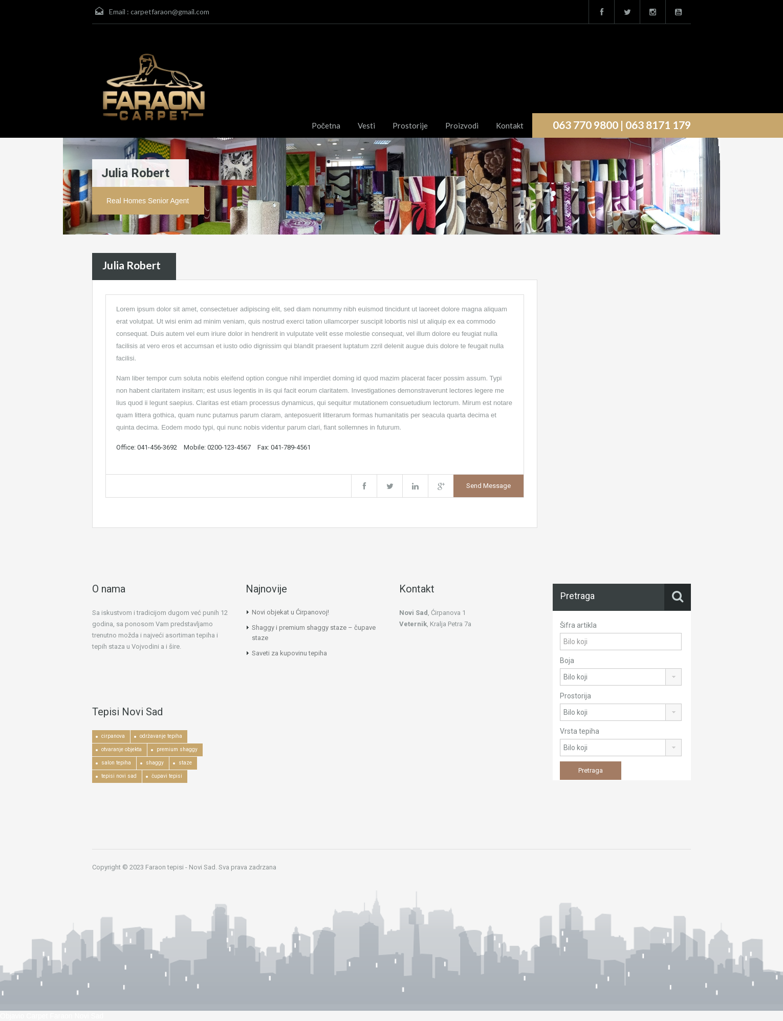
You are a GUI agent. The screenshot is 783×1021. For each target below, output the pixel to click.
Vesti (366, 125)
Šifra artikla (578, 625)
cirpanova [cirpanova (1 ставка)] (113, 736)
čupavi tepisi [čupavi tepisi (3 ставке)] (166, 776)
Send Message (488, 486)
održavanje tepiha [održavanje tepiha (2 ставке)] (161, 736)
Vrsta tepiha (579, 731)
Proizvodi (461, 125)
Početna (326, 125)
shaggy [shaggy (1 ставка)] (155, 762)
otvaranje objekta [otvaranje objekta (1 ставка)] (121, 749)
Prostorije (410, 125)
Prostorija (575, 696)
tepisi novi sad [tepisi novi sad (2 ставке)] (119, 776)
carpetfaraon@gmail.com (169, 11)
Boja (567, 660)
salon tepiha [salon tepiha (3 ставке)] (116, 762)
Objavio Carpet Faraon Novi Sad (51, 1016)
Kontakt (510, 125)
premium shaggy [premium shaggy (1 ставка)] (177, 749)
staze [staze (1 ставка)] (185, 762)
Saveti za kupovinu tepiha (289, 653)
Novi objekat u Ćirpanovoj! (290, 612)
